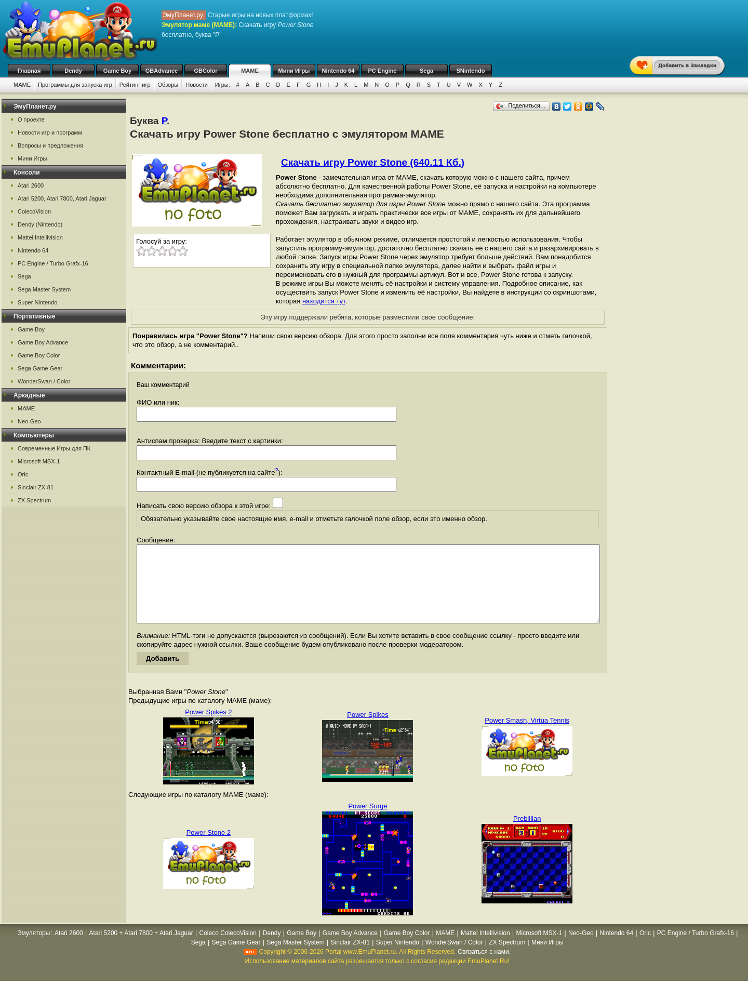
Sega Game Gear (40, 368)
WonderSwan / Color (44, 381)
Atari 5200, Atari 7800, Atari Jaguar (62, 198)
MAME (250, 71)
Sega (426, 71)
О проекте (31, 119)
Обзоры (168, 85)
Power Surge (367, 821)
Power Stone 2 (208, 848)
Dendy (73, 71)
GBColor (205, 71)
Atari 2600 (31, 185)
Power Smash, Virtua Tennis (527, 736)
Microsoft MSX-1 (39, 461)
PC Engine (382, 71)
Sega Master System (44, 289)
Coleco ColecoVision (228, 948)
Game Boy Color (39, 355)
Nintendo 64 (338, 71)
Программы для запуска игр (75, 85)
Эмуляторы (33, 948)
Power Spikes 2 (208, 727)
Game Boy (117, 71)
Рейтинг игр (135, 85)
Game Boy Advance (43, 342)
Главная (29, 71)
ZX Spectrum (34, 500)
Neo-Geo (29, 421)
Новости (196, 85)
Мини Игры (294, 71)
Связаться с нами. (484, 967)
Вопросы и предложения (50, 145)
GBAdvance (161, 71)
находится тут (323, 301)
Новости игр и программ (50, 132)
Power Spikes (367, 730)
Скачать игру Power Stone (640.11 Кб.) (372, 162)
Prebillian (527, 834)
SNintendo (471, 71)
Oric (23, 474)
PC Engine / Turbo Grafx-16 (53, 263)
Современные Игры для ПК (54, 448)
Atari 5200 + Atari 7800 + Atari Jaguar (141, 948)
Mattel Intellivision (40, 237)
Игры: (222, 85)
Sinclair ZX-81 (36, 487)
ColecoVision (34, 211)
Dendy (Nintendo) (40, 224)
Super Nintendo (37, 302)
